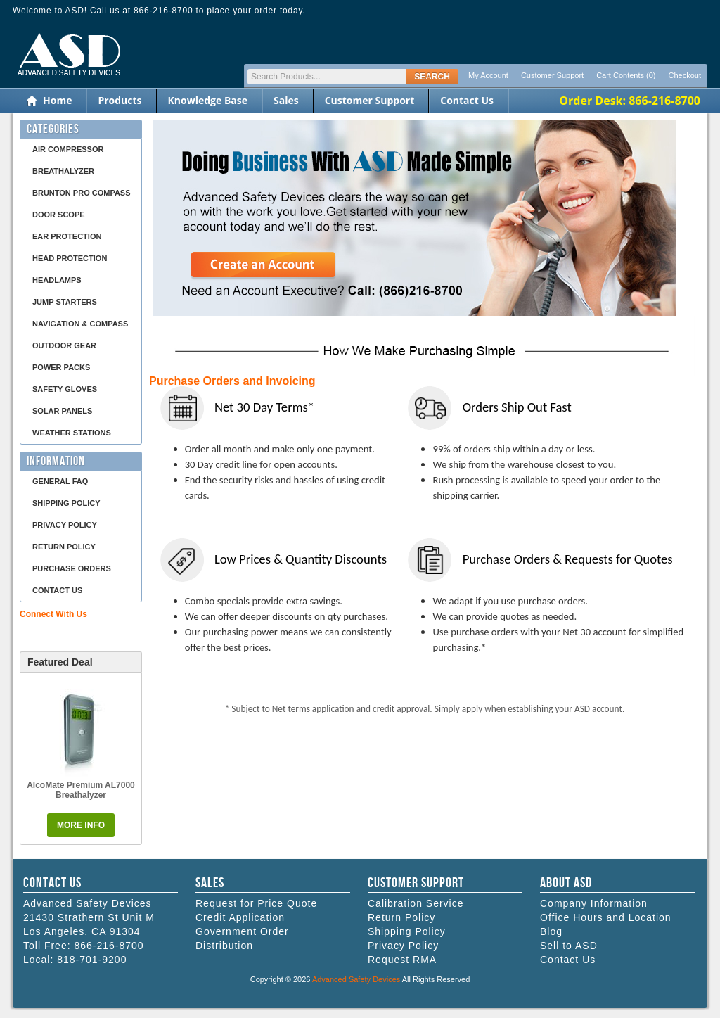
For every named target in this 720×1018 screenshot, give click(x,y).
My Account (488, 75)
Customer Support (552, 75)
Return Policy (64, 546)
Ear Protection (66, 236)
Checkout (685, 75)
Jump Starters (64, 302)
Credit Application (240, 917)
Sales (286, 100)
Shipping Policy (66, 503)
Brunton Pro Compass (81, 193)
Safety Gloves (64, 389)
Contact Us (467, 100)
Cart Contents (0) (625, 75)
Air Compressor (67, 149)
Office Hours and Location (605, 917)
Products (119, 100)
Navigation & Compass (80, 323)
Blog (551, 931)
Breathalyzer (63, 171)
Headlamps (57, 280)
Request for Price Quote (256, 903)
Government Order (242, 931)
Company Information (594, 903)
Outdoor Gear (64, 345)
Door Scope (58, 214)
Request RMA (402, 959)
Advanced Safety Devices (356, 979)
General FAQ (60, 481)
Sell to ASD (569, 945)
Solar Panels (62, 411)
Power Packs (61, 367)
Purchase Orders (71, 568)
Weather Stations (71, 432)
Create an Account (263, 266)
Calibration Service (416, 903)
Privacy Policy (64, 525)
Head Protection (69, 258)
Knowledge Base (208, 100)
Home (57, 100)
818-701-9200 (92, 959)
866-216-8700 (108, 945)
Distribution (224, 945)
